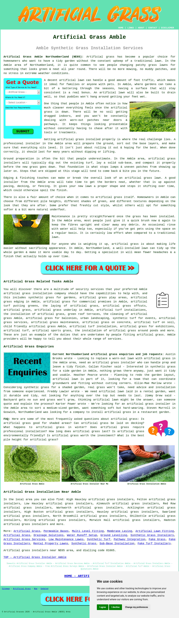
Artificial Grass (27, 531)
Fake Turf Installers (154, 543)
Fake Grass (157, 539)
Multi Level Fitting (88, 531)
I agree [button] (102, 607)
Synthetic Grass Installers (152, 535)
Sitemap (6, 589)
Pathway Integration (129, 539)
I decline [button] (115, 607)
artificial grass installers (26, 524)
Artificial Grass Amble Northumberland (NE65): (44, 56)
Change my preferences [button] (136, 607)
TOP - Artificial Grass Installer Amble (35, 557)
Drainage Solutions (48, 535)
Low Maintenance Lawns (66, 539)
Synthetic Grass (83, 543)
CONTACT (152, 28)
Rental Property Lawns (50, 543)
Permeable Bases (56, 531)
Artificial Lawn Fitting (154, 531)
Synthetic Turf (98, 539)
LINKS (130, 28)
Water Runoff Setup (82, 535)
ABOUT (141, 28)
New (35, 589)
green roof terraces (84, 314)
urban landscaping (94, 318)
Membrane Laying (119, 531)
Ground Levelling (114, 535)
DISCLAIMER (167, 28)
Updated (44, 589)
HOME (121, 28)
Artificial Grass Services (24, 539)
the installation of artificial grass (34, 314)
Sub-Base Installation (117, 543)
